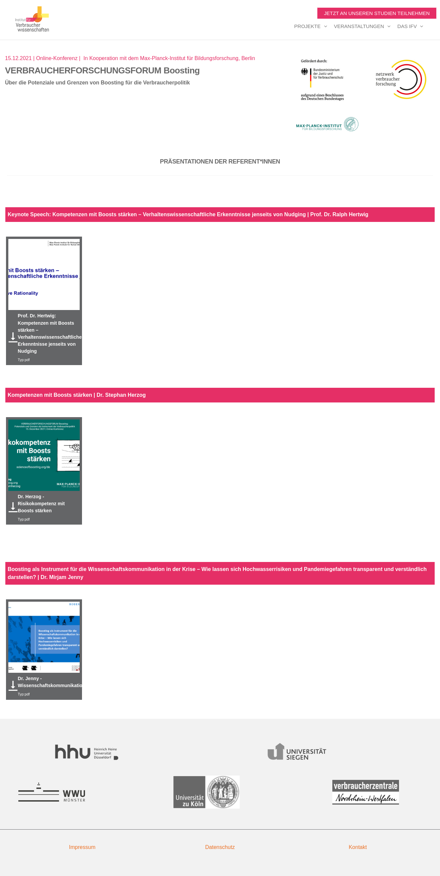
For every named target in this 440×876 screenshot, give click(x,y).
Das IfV (407, 26)
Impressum (82, 847)
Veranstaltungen (359, 26)
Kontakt (358, 847)
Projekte (307, 26)
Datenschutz (220, 847)
